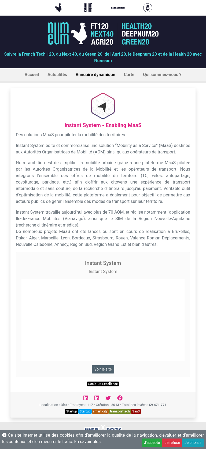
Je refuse (172, 442)
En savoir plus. (88, 441)
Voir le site (103, 369)
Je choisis (193, 442)
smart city (100, 411)
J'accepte (152, 442)
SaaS (136, 411)
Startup (71, 411)
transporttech (120, 411)
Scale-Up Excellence (103, 384)
